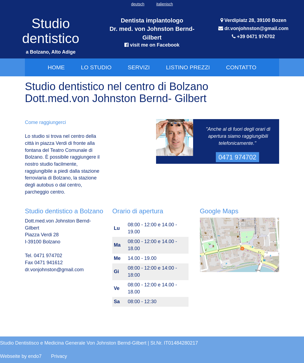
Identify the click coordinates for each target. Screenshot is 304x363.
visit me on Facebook (153, 45)
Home (56, 67)
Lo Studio (96, 67)
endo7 (35, 356)
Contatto (241, 67)
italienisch (164, 4)
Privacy (59, 356)
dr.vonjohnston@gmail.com (256, 28)
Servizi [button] (139, 67)
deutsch (137, 4)
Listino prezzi (188, 67)
